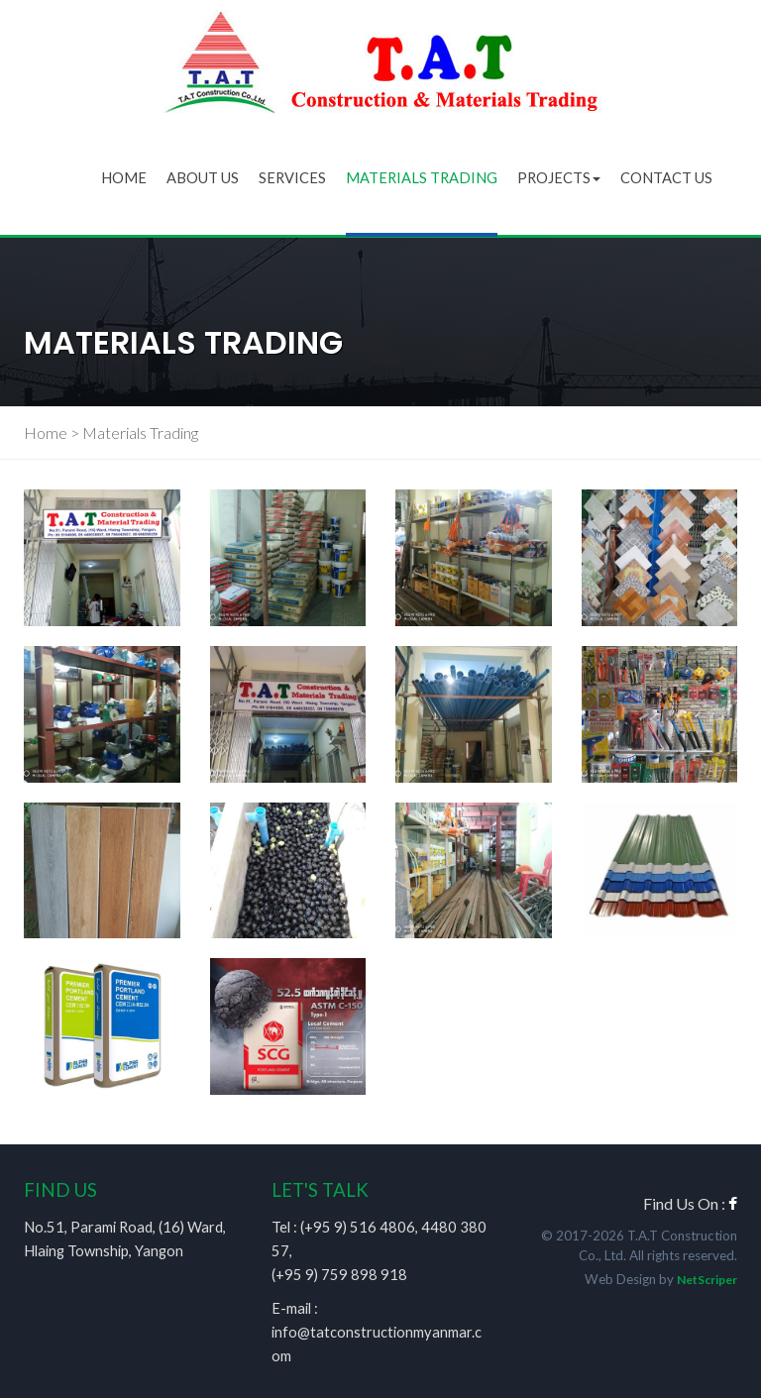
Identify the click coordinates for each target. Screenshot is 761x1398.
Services (292, 177)
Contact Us (666, 177)
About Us (202, 177)
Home (124, 177)
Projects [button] (558, 177)
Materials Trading (421, 177)
